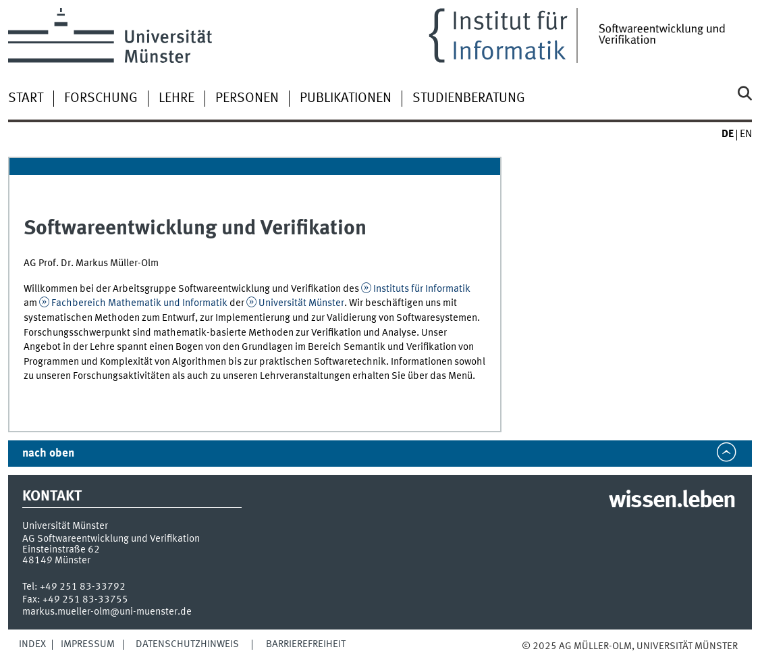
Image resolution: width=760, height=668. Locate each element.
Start (25, 98)
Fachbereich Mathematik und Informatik (139, 303)
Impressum (88, 644)
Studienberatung (468, 98)
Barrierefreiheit (306, 644)
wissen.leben (672, 501)
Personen (247, 98)
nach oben (48, 453)
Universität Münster (301, 303)
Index (32, 644)
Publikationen (345, 98)
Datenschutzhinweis (187, 644)
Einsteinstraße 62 (61, 549)
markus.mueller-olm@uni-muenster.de (107, 612)
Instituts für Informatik (421, 289)
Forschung (101, 98)
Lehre (176, 98)
